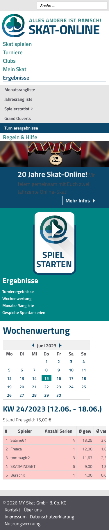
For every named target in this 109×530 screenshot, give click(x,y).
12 (9, 378)
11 (83, 370)
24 (71, 387)
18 (83, 378)
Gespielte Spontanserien (23, 312)
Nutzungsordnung (22, 523)
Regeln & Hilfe (20, 137)
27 (21, 395)
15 (46, 378)
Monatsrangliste (19, 89)
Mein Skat (14, 69)
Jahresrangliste (18, 99)
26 (9, 395)
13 (21, 378)
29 (46, 395)
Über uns (33, 509)
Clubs (9, 60)
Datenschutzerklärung (52, 516)
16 (58, 378)
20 (21, 387)
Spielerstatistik (18, 108)
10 (71, 370)
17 (71, 378)
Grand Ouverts (17, 118)
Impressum (15, 516)
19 (9, 387)
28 (34, 395)
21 (34, 387)
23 (58, 387)
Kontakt (12, 509)
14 (34, 378)
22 (46, 387)
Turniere (13, 52)
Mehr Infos (77, 200)
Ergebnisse (16, 77)
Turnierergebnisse (21, 128)
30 (58, 395)
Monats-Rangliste (18, 305)
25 (83, 387)
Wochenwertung (16, 298)
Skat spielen (17, 43)
